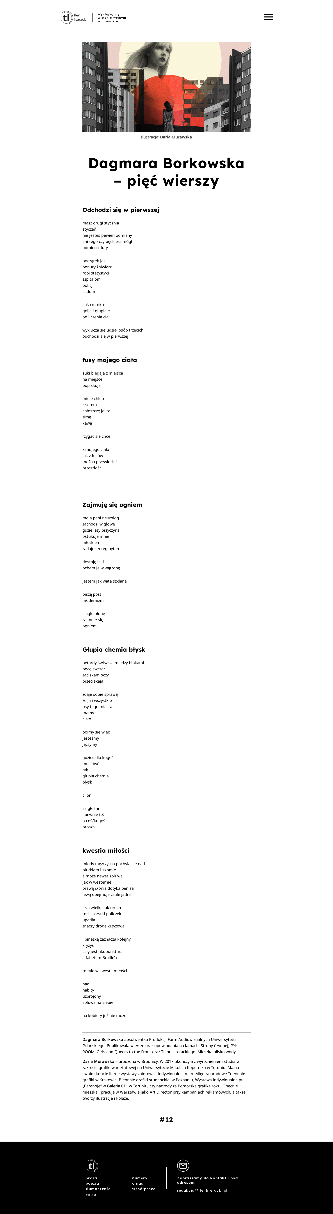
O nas (137, 1183)
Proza (91, 1178)
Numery (140, 1178)
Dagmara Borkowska (103, 1039)
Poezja (92, 1183)
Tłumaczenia (98, 1189)
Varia (91, 1194)
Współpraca (144, 1189)
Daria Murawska (176, 137)
